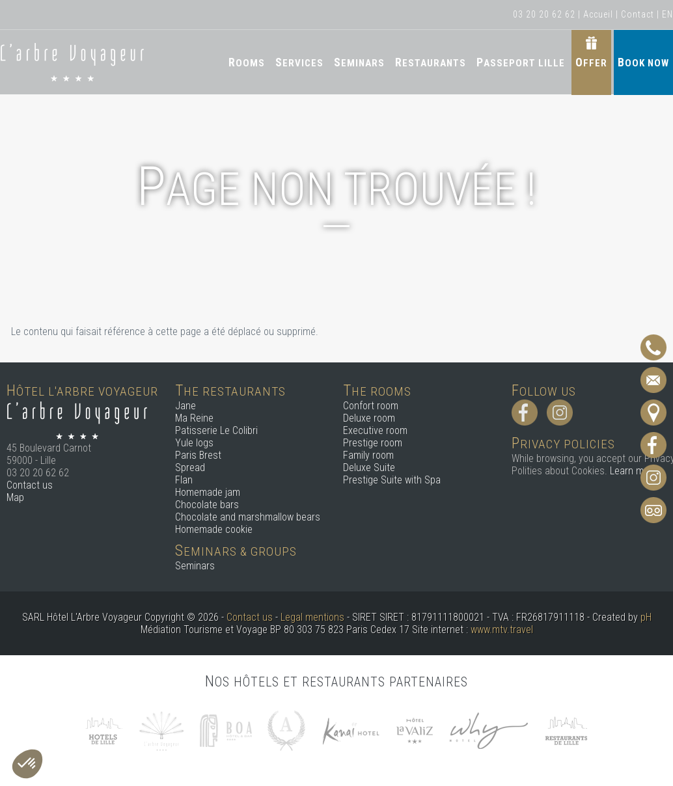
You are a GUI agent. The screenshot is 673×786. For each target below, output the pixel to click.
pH (646, 617)
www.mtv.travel (502, 629)
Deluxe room (369, 418)
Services (299, 62)
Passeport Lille (520, 62)
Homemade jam (207, 492)
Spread (190, 467)
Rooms (246, 62)
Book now (643, 62)
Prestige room (372, 443)
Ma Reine (194, 418)
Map (15, 497)
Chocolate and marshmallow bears (247, 517)
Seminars (359, 62)
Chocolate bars (207, 504)
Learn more (633, 471)
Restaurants (430, 62)
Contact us (30, 485)
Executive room (375, 430)
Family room (368, 455)
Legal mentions (312, 617)
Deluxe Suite (369, 467)
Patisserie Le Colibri (216, 430)
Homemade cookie (214, 529)
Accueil (598, 14)
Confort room (370, 406)
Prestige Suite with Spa (392, 480)
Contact (637, 14)
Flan (184, 480)
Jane (185, 406)
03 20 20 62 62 (544, 14)
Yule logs (194, 443)
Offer (591, 62)
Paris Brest (198, 455)
